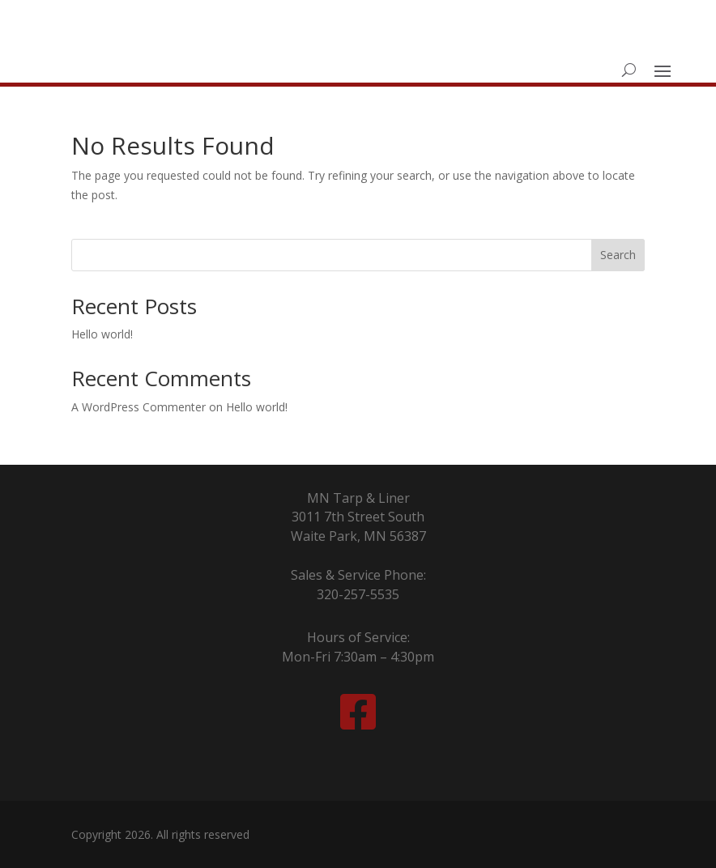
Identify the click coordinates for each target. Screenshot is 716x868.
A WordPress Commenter (138, 407)
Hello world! (102, 334)
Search (618, 254)
